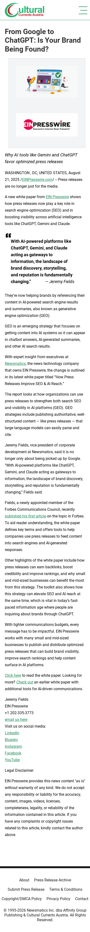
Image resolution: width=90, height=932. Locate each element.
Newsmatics (15, 363)
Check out (24, 682)
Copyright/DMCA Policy (22, 898)
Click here (13, 675)
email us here (16, 719)
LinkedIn (12, 733)
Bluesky (11, 739)
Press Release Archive (52, 880)
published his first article (25, 516)
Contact (81, 898)
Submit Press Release (26, 889)
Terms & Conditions (65, 889)
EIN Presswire (57, 197)
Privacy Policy (58, 898)
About (24, 880)
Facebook (13, 753)
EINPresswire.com (37, 179)
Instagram (13, 746)
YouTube (12, 760)
